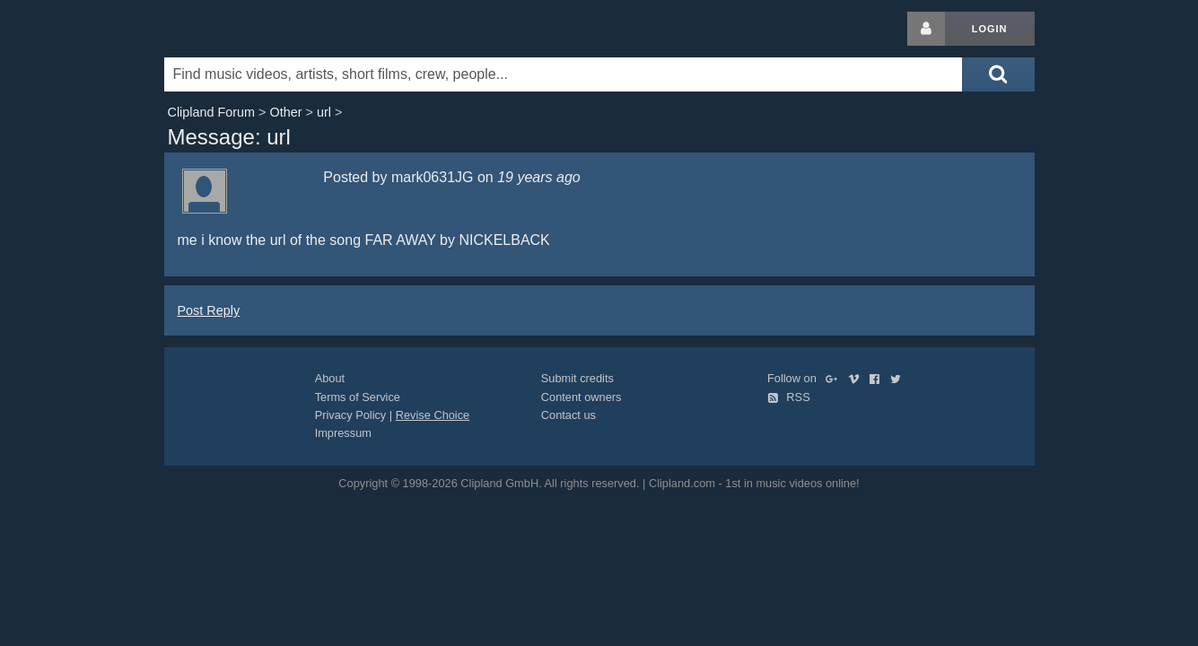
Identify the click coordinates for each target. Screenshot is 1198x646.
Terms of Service (357, 397)
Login (990, 28)
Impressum (343, 433)
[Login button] (926, 29)
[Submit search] (998, 74)
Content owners (581, 397)
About (330, 378)
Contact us (568, 415)
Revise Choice (433, 415)
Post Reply (209, 310)
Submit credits (577, 378)
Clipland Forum (212, 112)
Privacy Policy (351, 415)
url (324, 112)
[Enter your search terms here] (563, 74)
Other (285, 112)
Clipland (258, 29)
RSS (788, 397)
